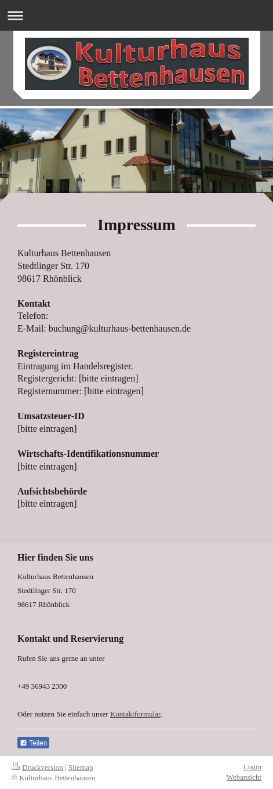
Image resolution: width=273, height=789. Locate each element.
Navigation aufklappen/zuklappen (136, 15)
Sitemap (80, 767)
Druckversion (37, 767)
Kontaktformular (135, 714)
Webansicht (244, 777)
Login (252, 766)
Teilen (33, 743)
